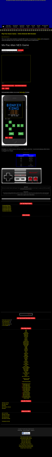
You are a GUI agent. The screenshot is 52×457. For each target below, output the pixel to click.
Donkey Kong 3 (26, 343)
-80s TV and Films (5, 413)
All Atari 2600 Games (26, 388)
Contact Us (32, 430)
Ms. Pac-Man (26, 356)
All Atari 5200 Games (26, 389)
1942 (26, 330)
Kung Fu (26, 354)
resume (7, 88)
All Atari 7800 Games (26, 390)
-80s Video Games (5, 404)
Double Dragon (26, 344)
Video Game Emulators (6, 324)
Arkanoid (26, 332)
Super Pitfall (26, 370)
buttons (39, 39)
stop (3, 88)
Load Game (20, 50)
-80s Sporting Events (5, 417)
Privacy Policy (20, 430)
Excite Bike (26, 345)
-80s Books (4, 408)
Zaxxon (26, 375)
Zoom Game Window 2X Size (8, 85)
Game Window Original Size (20, 85)
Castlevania (26, 335)
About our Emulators (26, 393)
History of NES (26, 398)
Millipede (26, 355)
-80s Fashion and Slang (6, 418)
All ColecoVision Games (26, 387)
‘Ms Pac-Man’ (22, 92)
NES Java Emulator (26, 394)
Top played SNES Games (6, 206)
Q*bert (26, 365)
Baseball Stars (26, 333)
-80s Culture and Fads (6, 415)
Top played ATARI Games (6, 208)
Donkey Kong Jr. (26, 342)
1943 (26, 331)
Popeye (26, 363)
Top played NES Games (6, 205)
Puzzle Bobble (26, 364)
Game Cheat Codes (5, 322)
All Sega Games (26, 391)
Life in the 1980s (5, 325)
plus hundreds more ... (26, 376)
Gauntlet (26, 348)
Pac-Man (25, 357)
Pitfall (26, 359)
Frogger (26, 346)
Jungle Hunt (26, 353)
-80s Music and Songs (6, 414)
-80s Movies (4, 405)
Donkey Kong (26, 341)
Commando (26, 336)
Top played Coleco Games (7, 210)
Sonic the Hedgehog (26, 367)
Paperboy (26, 358)
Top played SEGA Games (6, 209)
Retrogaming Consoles (26, 383)
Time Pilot (26, 374)
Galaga (26, 347)
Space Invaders (26, 368)
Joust (26, 352)
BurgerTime (26, 334)
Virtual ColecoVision (26, 392)
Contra (26, 337)
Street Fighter (26, 369)
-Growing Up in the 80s (6, 421)
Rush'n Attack (26, 366)
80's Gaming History (6, 321)
